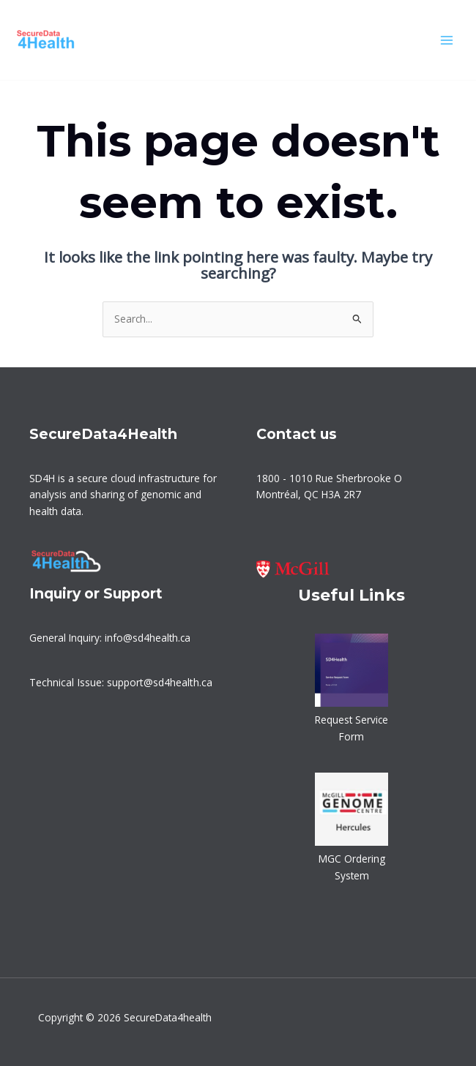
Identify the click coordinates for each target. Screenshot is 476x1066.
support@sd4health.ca (159, 682)
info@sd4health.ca (147, 638)
